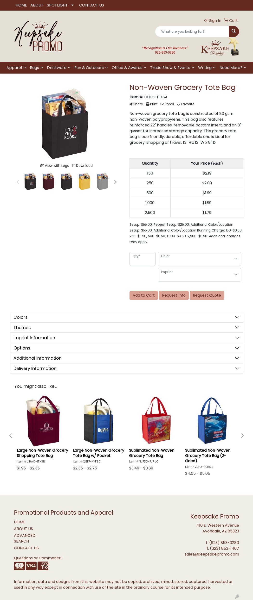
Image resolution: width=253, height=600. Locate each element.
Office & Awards (127, 67)
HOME (21, 5)
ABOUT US (23, 528)
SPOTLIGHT (57, 5)
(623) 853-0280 (224, 542)
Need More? (231, 67)
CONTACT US (91, 5)
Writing (205, 67)
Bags (34, 67)
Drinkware (56, 67)
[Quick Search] (192, 31)
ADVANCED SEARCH (24, 538)
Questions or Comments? (38, 558)
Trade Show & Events (170, 67)
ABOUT (37, 5)
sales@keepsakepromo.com (212, 554)
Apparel (14, 67)
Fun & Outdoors (89, 67)
